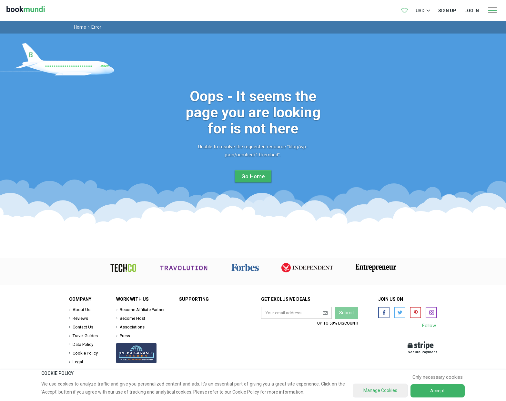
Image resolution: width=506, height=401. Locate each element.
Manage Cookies (380, 390)
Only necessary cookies (437, 377)
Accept (437, 390)
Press (125, 335)
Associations (132, 327)
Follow (429, 325)
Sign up (447, 10)
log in (471, 10)
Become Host (132, 318)
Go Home (253, 176)
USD (420, 10)
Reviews (80, 318)
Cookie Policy (85, 353)
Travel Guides (85, 335)
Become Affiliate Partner (142, 309)
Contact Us (83, 327)
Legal (78, 361)
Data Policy (83, 344)
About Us (81, 309)
